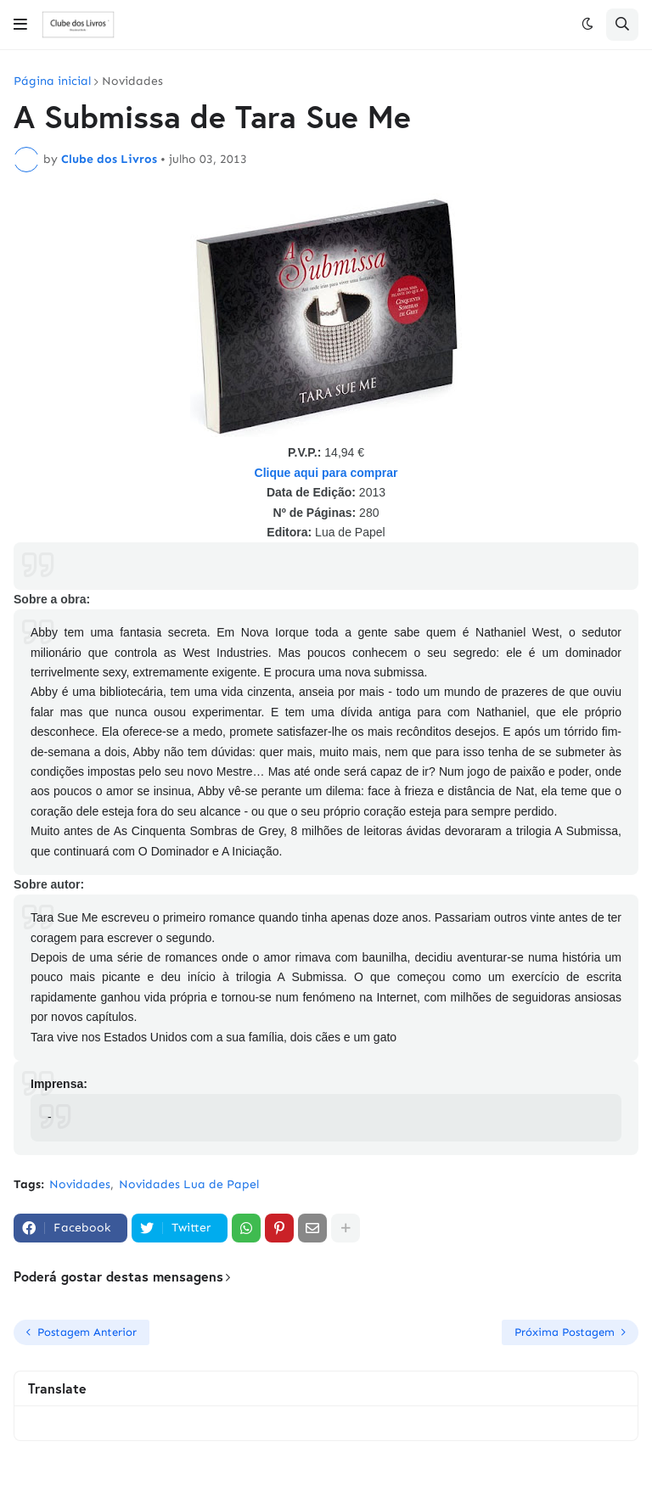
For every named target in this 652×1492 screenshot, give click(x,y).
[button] (20, 24)
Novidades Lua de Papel (189, 1184)
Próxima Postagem (564, 1332)
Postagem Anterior (87, 1332)
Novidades (132, 81)
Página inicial (52, 81)
